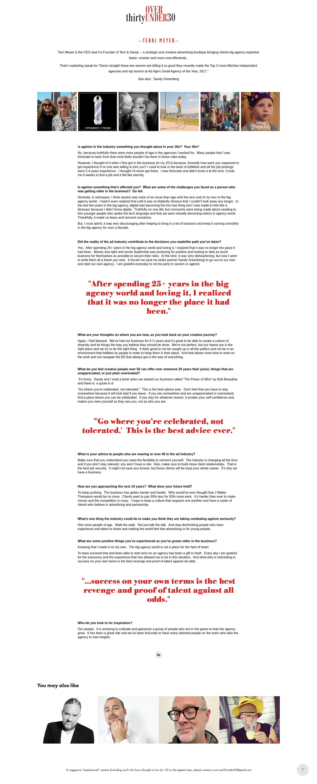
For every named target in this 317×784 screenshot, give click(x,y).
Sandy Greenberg (166, 79)
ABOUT (32, 22)
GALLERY (50, 22)
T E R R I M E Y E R (158, 40)
